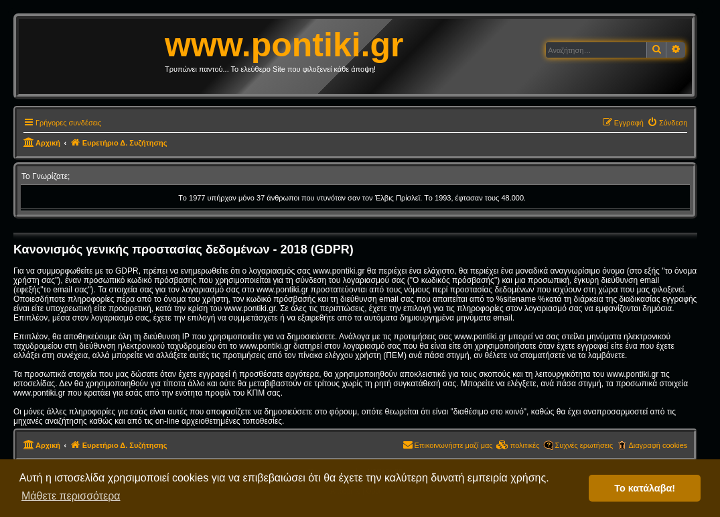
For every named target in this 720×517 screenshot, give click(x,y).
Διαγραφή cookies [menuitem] (657, 445)
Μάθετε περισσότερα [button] (71, 496)
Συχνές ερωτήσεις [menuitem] (584, 445)
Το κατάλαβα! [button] (644, 488)
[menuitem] (667, 123)
